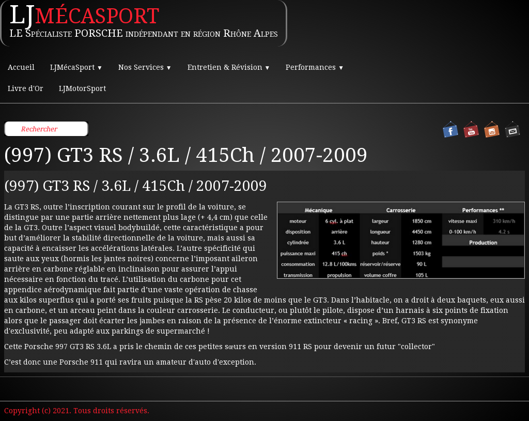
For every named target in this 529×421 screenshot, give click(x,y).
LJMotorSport (82, 88)
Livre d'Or (25, 88)
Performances (315, 67)
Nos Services (145, 67)
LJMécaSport (76, 67)
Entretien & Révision (229, 67)
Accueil (21, 67)
